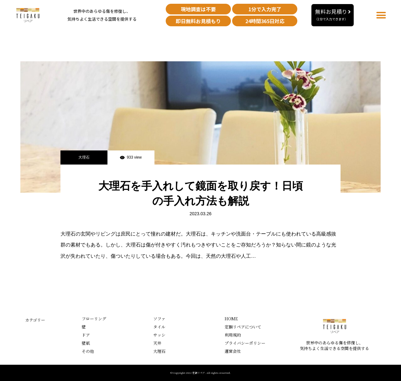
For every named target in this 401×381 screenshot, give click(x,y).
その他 (88, 351)
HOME (231, 319)
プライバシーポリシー (245, 343)
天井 (157, 343)
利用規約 (233, 335)
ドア (86, 335)
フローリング (94, 319)
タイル (159, 327)
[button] (332, 15)
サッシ (159, 335)
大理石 (84, 157)
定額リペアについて (243, 327)
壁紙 (86, 343)
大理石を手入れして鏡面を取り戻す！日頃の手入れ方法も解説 (200, 193)
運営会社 (233, 351)
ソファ (159, 319)
